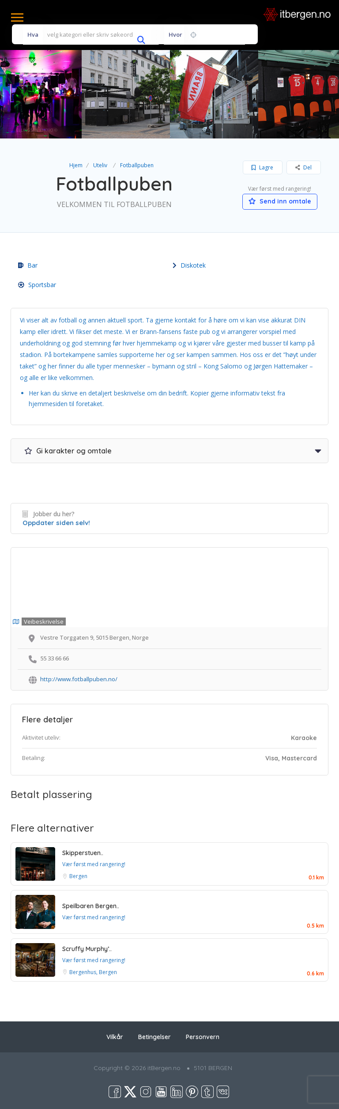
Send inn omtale (280, 201)
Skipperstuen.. (82, 853)
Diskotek (189, 265)
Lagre (262, 167)
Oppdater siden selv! (56, 522)
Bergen (78, 876)
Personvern (202, 1037)
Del (303, 167)
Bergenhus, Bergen (93, 972)
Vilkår (114, 1037)
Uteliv (100, 165)
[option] (126, 94)
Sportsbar (37, 284)
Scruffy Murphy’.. (87, 949)
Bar (28, 265)
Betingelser (154, 1037)
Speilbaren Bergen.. (90, 906)
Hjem (76, 165)
